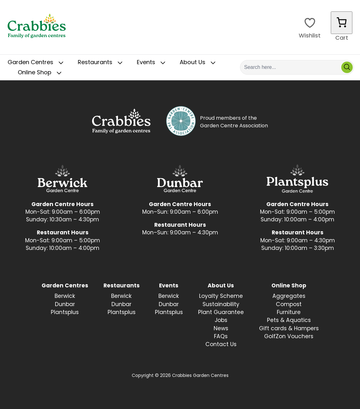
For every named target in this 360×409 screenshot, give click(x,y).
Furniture (289, 312)
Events (152, 62)
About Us (199, 62)
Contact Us (221, 344)
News (221, 329)
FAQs (221, 336)
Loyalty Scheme (221, 296)
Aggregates (288, 296)
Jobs (221, 320)
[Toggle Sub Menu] (61, 62)
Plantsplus (65, 312)
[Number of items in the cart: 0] (341, 22)
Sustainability (221, 304)
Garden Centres (37, 62)
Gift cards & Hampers (289, 329)
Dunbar (65, 304)
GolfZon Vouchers (288, 336)
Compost (289, 304)
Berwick (65, 296)
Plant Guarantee (221, 312)
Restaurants (101, 62)
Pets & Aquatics (289, 320)
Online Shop (41, 73)
